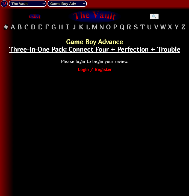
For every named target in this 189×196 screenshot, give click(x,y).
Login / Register (95, 69)
